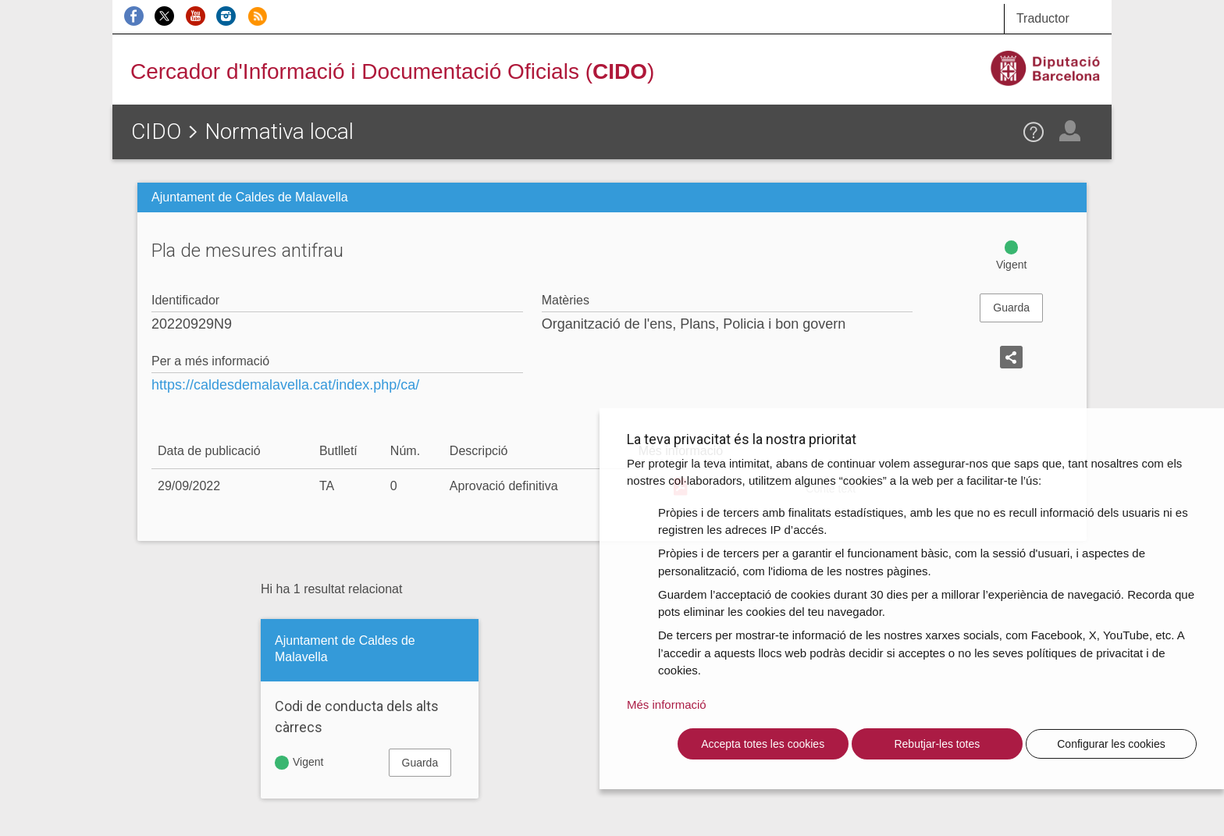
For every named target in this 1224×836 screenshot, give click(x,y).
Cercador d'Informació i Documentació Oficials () (392, 71)
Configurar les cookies (1111, 744)
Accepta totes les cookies (762, 744)
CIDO (156, 131)
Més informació (666, 704)
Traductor (1042, 18)
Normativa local (279, 131)
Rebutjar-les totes (937, 744)
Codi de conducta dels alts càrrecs (357, 716)
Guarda (1011, 307)
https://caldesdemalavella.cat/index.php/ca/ (285, 385)
